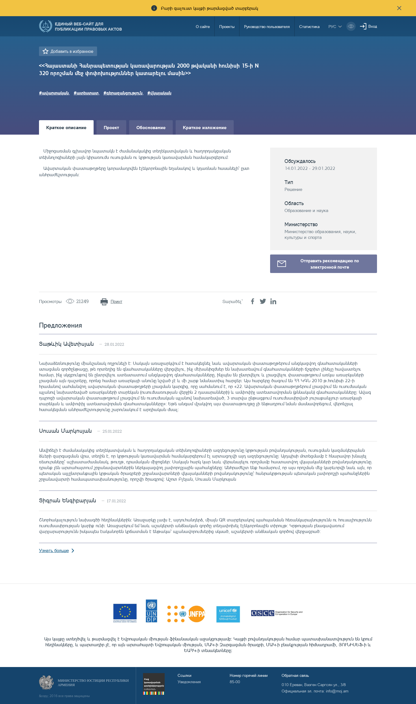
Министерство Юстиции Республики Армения (93, 683)
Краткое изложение (204, 127)
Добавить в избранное (72, 51)
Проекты (227, 26)
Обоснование (151, 127)
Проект (111, 127)
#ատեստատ (86, 93)
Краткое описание (66, 127)
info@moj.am (337, 690)
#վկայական (159, 93)
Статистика (309, 26)
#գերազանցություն (122, 93)
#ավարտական (54, 93)
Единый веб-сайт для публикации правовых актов (88, 26)
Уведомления (189, 681)
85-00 (235, 681)
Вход (372, 26)
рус (332, 26)
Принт (116, 301)
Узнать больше (54, 550)
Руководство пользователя (267, 26)
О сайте (203, 26)
